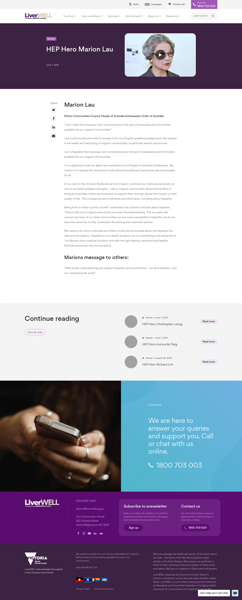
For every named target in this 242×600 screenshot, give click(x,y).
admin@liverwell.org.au (90, 509)
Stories (51, 39)
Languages (153, 4)
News (134, 4)
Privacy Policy (83, 589)
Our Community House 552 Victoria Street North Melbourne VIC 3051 (92, 521)
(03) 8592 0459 (86, 501)
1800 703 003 (206, 6)
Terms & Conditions (104, 589)
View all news (34, 332)
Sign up (133, 528)
